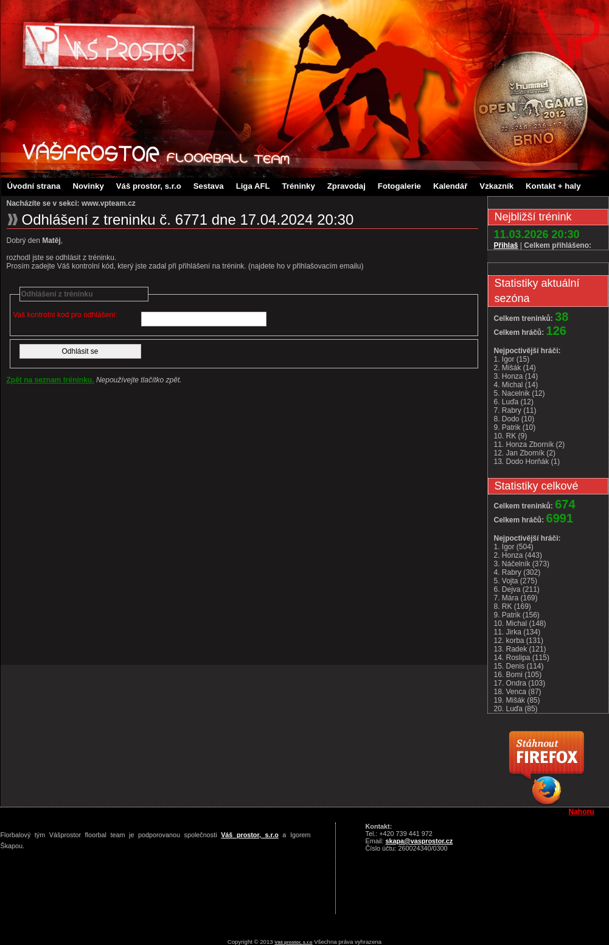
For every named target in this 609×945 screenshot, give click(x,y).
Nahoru (581, 811)
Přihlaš (506, 245)
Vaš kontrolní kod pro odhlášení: (65, 315)
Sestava (208, 186)
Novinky (87, 186)
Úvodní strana (34, 186)
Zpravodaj (346, 186)
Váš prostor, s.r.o (148, 186)
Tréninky (298, 186)
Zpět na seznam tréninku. (50, 380)
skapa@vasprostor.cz (419, 841)
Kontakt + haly (553, 186)
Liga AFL (253, 186)
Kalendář (450, 186)
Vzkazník (496, 186)
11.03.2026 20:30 (537, 234)
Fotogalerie (399, 186)
